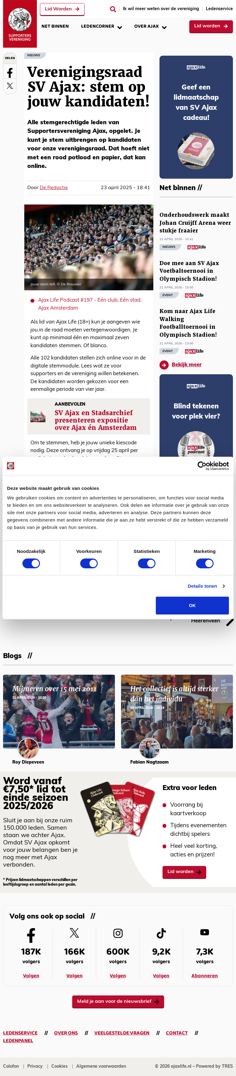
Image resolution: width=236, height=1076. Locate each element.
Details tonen (202, 586)
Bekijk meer (180, 365)
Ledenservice (219, 9)
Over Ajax (150, 26)
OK (192, 605)
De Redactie (54, 187)
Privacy (35, 1066)
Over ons (66, 1033)
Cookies (59, 1066)
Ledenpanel (18, 1041)
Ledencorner (101, 26)
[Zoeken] (113, 9)
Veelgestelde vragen (121, 1033)
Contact (177, 1033)
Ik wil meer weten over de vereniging (161, 9)
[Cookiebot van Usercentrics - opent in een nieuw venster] (202, 466)
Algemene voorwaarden (101, 1066)
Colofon (11, 1066)
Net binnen (55, 26)
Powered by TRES (214, 1066)
